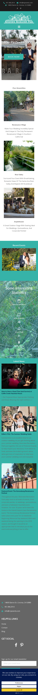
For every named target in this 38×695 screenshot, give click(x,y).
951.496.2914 (10, 3)
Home (4, 624)
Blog (3, 631)
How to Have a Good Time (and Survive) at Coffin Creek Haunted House (17, 392)
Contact (4, 628)
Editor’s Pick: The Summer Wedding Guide (17, 434)
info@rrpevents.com (26, 3)
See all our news (19, 539)
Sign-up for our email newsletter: (14, 659)
